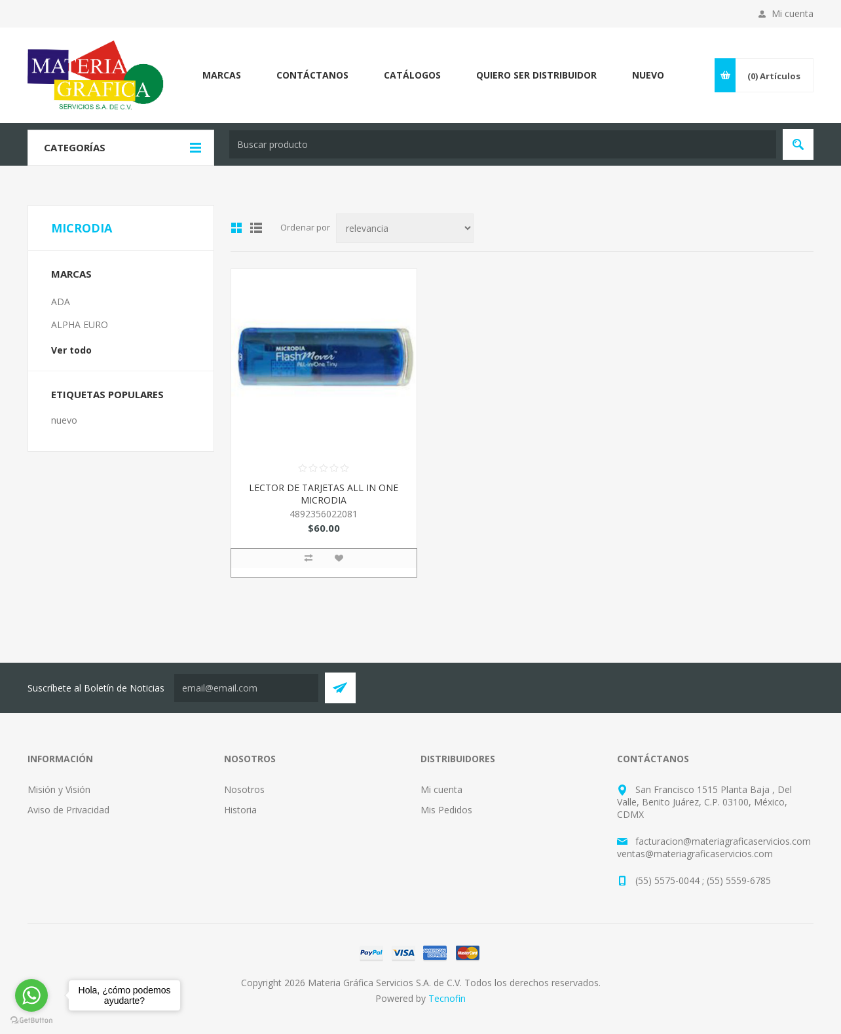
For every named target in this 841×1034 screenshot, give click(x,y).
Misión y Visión (59, 789)
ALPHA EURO (79, 324)
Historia (240, 809)
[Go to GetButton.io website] (31, 1020)
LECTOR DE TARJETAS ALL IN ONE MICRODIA (323, 493)
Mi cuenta (792, 13)
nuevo (64, 420)
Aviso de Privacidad (68, 809)
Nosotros (244, 789)
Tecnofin (447, 998)
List (256, 228)
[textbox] (502, 144)
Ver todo (71, 350)
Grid (236, 228)
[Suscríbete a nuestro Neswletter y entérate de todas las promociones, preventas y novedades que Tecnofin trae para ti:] (246, 688)
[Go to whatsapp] (31, 995)
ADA (60, 301)
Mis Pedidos (446, 809)
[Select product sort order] (405, 228)
